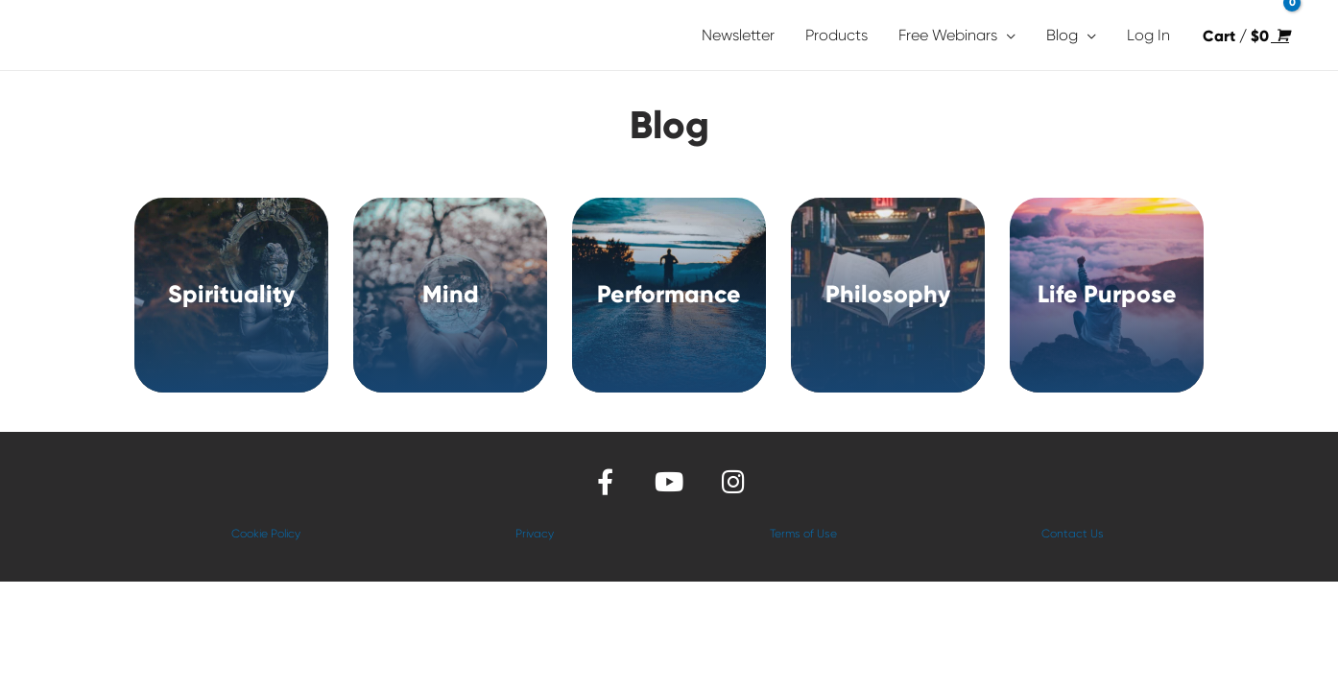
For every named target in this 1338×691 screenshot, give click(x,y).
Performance (669, 294)
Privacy (534, 533)
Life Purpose (1107, 294)
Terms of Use (803, 533)
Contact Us (1072, 533)
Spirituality (231, 294)
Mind (450, 294)
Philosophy (887, 294)
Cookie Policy (265, 533)
